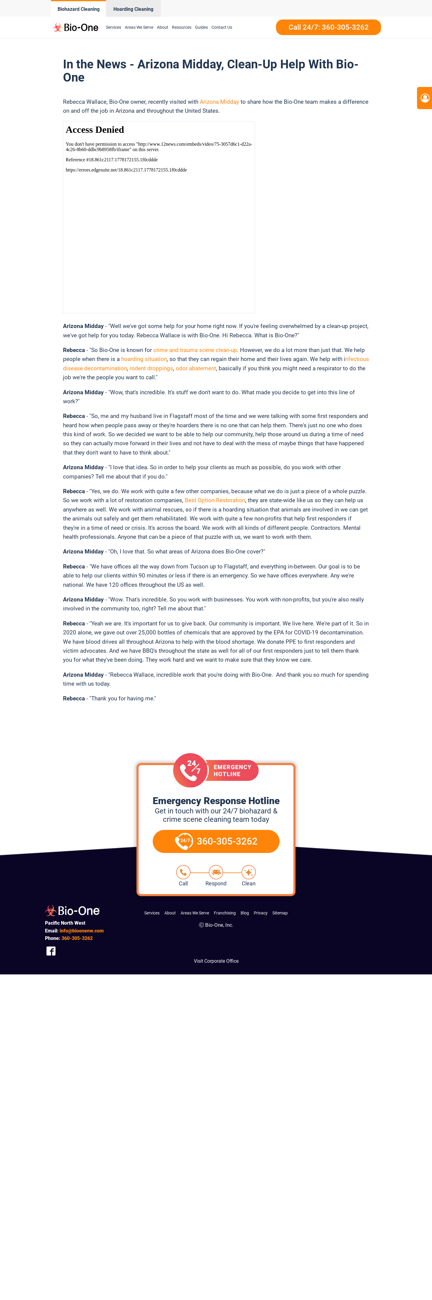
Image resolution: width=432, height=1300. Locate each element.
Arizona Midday (219, 101)
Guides (201, 27)
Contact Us (222, 27)
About (162, 27)
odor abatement (196, 368)
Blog (245, 913)
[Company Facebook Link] (51, 951)
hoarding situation (144, 359)
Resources (181, 27)
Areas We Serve (139, 27)
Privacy (261, 913)
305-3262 (77, 938)
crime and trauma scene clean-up (195, 350)
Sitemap (280, 913)
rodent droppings (151, 368)
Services (113, 27)
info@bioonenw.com (82, 931)
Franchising (225, 913)
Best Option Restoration (215, 500)
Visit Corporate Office (216, 961)
